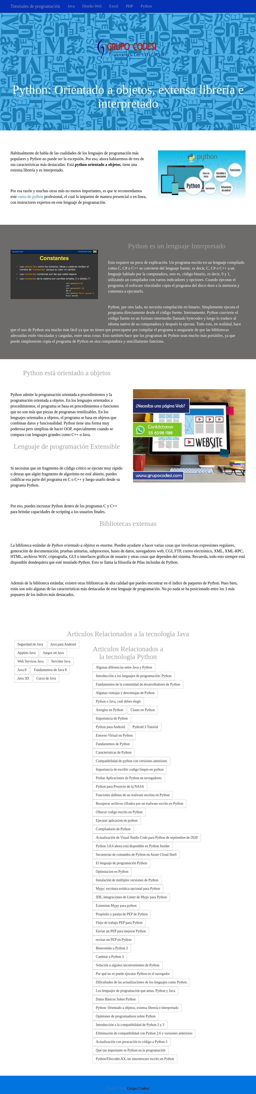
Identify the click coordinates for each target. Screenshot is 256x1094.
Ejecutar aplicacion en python (117, 820)
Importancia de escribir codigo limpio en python (130, 769)
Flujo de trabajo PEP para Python (119, 923)
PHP (129, 6)
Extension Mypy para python (116, 906)
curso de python (30, 196)
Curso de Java (46, 678)
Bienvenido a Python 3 (112, 948)
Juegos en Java (53, 653)
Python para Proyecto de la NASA (120, 786)
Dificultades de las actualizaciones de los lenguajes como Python (141, 982)
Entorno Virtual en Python (114, 735)
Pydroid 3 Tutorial (145, 727)
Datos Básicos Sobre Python (116, 999)
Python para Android (110, 727)
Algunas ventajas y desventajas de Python (125, 693)
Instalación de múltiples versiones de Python (127, 880)
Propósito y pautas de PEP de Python (122, 914)
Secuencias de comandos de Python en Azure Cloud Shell (136, 854)
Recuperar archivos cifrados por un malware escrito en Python (139, 803)
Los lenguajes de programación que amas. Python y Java (135, 991)
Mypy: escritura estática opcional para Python (128, 889)
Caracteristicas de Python (113, 752)
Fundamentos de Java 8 (50, 670)
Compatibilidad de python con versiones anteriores (131, 761)
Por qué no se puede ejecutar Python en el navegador (133, 974)
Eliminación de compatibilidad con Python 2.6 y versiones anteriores (144, 1033)
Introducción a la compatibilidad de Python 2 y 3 (130, 1025)
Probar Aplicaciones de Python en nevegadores (129, 778)
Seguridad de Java (30, 644)
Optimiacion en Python (112, 871)
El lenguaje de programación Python (121, 863)
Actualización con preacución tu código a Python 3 (131, 1042)
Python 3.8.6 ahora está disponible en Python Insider (133, 846)
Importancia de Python (112, 718)
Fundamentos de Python (113, 744)
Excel (113, 6)
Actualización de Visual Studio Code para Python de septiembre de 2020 (147, 837)
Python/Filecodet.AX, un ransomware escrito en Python (135, 1059)
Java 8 (22, 670)
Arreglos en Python (109, 710)
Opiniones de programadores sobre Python (126, 1016)
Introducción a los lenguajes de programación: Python (133, 676)
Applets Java (27, 653)
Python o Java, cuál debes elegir (118, 701)
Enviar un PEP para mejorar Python (121, 931)
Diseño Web (92, 6)
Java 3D (23, 678)
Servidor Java (60, 661)
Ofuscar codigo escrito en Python (119, 812)
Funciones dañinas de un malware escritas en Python (133, 795)
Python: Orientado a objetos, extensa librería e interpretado (137, 1008)
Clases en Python (142, 710)
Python (146, 6)
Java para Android (63, 644)
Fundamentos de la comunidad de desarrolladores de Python (138, 684)
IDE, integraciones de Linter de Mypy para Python (131, 897)
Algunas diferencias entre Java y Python (124, 667)
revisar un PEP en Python (114, 940)
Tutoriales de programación (35, 6)
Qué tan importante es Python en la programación (130, 1050)
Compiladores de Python (113, 829)
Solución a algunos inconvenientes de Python (127, 965)
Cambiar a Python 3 (110, 957)
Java (71, 6)
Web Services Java (31, 661)
